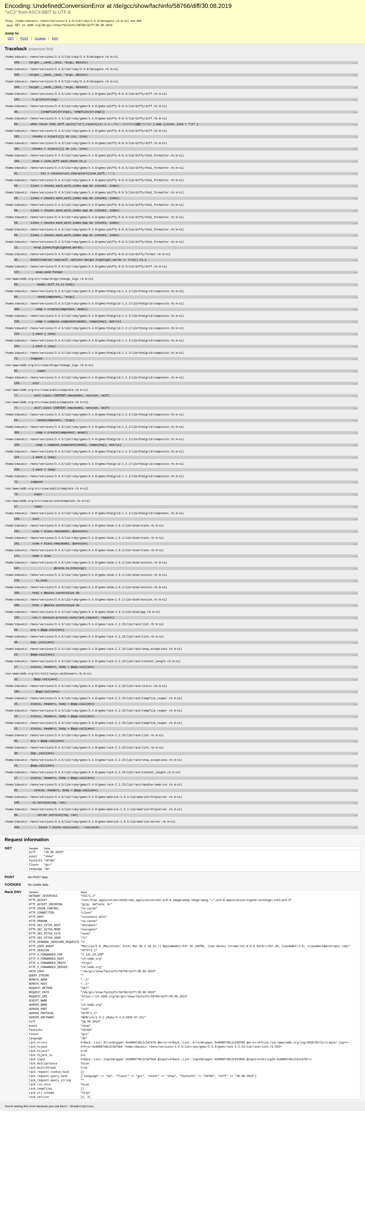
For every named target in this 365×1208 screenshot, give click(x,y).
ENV (55, 39)
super (189, 396)
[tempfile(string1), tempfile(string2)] (189, 117)
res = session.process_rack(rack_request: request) (190, 661)
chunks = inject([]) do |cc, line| (190, 143)
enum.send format (190, 289)
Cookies (40, 39)
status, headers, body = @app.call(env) (189, 714)
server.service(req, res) (189, 873)
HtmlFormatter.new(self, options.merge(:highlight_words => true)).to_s (189, 276)
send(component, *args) (189, 316)
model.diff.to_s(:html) (189, 303)
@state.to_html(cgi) (190, 608)
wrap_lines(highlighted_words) (189, 263)
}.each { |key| (190, 356)
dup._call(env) (189, 687)
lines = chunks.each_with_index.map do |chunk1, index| (189, 197)
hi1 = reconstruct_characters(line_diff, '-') (189, 183)
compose (189, 382)
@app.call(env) (189, 701)
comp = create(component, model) (190, 329)
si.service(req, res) (190, 860)
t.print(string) (190, 104)
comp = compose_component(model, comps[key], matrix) (190, 342)
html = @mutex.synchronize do (190, 634)
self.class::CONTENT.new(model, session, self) (189, 422)
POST (24, 39)
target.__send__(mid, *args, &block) (190, 64)
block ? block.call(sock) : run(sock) (190, 886)
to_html (190, 621)
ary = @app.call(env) (189, 674)
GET (11, 39)
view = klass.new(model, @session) (190, 568)
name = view (190, 595)
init (190, 409)
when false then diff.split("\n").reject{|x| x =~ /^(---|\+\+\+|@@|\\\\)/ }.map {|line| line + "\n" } (189, 130)
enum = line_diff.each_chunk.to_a (190, 170)
